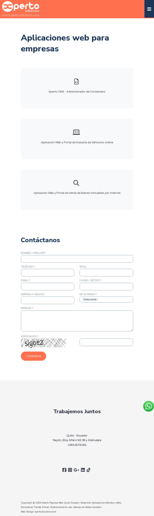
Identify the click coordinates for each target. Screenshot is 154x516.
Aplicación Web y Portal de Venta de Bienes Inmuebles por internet (77, 195)
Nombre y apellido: (33, 252)
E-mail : (26, 280)
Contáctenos (33, 356)
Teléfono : (28, 266)
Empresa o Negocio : (33, 294)
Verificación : (30, 336)
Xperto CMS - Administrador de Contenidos (77, 91)
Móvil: (83, 266)
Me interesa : (88, 294)
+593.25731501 (77, 447)
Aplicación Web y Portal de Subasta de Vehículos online (77, 142)
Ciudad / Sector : (91, 280)
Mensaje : (27, 308)
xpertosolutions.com (45, 511)
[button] (149, 9)
